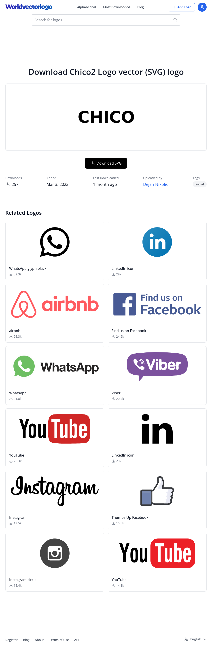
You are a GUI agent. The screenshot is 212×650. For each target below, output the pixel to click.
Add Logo (181, 7)
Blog (140, 7)
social (199, 184)
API (76, 640)
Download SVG (106, 163)
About (39, 640)
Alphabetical (86, 7)
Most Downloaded (116, 7)
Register (11, 640)
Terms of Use (59, 640)
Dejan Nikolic (155, 184)
